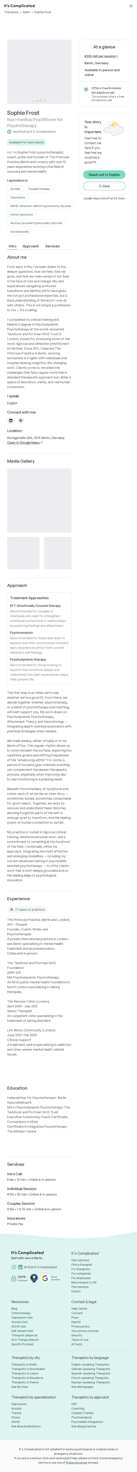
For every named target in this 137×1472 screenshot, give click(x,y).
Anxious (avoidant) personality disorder (36, 223)
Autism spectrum (21, 214)
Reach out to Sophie (104, 175)
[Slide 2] (38, 100)
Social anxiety (19, 231)
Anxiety (15, 189)
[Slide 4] (45, 100)
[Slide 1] (34, 100)
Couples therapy (39, 189)
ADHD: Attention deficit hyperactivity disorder (40, 206)
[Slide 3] (41, 100)
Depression (18, 197)
